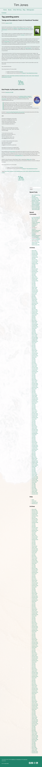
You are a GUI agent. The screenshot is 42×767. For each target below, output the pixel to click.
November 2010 (35, 446)
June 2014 (34, 391)
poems (27, 75)
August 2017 (34, 342)
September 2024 (35, 263)
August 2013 (34, 403)
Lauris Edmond (28, 48)
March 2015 (34, 379)
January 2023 (34, 276)
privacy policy (6, 763)
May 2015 (34, 376)
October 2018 (34, 325)
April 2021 (34, 296)
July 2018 (33, 329)
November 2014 (35, 384)
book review (7, 75)
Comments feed (35, 502)
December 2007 (35, 492)
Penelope (33, 232)
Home (5, 9)
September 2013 (35, 401)
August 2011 (34, 434)
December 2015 (35, 367)
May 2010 (34, 454)
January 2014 (34, 396)
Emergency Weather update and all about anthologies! (36, 230)
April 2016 (34, 362)
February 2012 (34, 426)
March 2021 (34, 297)
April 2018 (34, 332)
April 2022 (34, 285)
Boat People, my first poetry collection (13, 89)
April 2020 (34, 308)
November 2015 (35, 368)
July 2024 (33, 264)
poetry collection (29, 171)
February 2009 (34, 474)
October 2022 (34, 279)
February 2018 (34, 334)
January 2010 (34, 459)
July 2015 (33, 374)
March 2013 (34, 409)
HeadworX (12, 171)
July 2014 (33, 389)
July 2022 (33, 282)
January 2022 (34, 288)
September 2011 (35, 433)
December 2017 (35, 337)
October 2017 (34, 339)
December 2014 (35, 383)
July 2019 (33, 316)
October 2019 (34, 312)
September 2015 (35, 371)
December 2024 (35, 260)
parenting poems (22, 75)
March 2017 (34, 349)
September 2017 (35, 341)
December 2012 (35, 413)
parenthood (17, 75)
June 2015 (34, 375)
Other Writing (17, 9)
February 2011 (34, 442)
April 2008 (34, 487)
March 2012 (34, 425)
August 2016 (34, 357)
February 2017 (34, 350)
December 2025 (35, 253)
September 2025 (35, 257)
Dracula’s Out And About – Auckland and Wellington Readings (36, 203)
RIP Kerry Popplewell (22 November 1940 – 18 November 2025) (36, 208)
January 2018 (34, 335)
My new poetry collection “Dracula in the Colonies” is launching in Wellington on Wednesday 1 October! (36, 222)
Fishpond (15, 28)
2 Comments (9, 76)
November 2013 (35, 399)
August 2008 (34, 482)
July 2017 (33, 343)
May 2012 (34, 422)
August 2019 (34, 314)
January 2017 (34, 351)
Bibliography (30, 9)
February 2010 (34, 458)
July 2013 (33, 404)
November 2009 (35, 462)
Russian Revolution (36, 171)
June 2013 (34, 405)
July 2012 (33, 420)
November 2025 (35, 254)
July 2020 (33, 305)
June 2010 (34, 453)
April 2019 (34, 318)
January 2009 (34, 475)
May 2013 (34, 407)
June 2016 (34, 359)
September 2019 (35, 313)
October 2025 (34, 255)
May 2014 (34, 392)
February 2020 (34, 309)
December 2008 (35, 476)
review (33, 75)
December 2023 (35, 268)
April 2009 (34, 471)
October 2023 (34, 270)
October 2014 (34, 385)
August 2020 (34, 304)
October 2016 (34, 354)
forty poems (4, 98)
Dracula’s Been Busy (35, 205)
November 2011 (35, 430)
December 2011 (35, 429)
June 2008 (34, 484)
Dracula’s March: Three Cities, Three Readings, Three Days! (36, 199)
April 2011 (34, 439)
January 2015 (34, 382)
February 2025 (34, 259)
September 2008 (35, 480)
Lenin (15, 171)
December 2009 (35, 460)
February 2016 (34, 364)
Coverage (22, 34)
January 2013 (34, 412)
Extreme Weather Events (23, 97)
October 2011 (34, 432)
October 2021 (34, 292)
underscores (25, 759)
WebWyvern (14, 759)
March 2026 (34, 250)
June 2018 (34, 330)
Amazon (21, 71)
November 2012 (35, 414)
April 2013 (34, 408)
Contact (4, 12)
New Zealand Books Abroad (23, 28)
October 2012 (34, 416)
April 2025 (34, 258)
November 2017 (35, 338)
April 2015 (34, 378)
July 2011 (33, 435)
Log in (33, 499)
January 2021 (34, 300)
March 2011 (34, 441)
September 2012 (35, 417)
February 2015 (34, 380)
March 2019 (34, 320)
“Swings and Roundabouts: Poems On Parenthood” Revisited (20, 20)
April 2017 (34, 347)
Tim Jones (21, 5)
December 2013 (35, 397)
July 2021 (33, 295)
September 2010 (35, 449)
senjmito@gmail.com (19, 155)
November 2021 (35, 291)
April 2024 (34, 267)
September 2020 (35, 303)
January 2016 (34, 366)
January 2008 (34, 491)
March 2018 (34, 333)
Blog (24, 9)
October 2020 (34, 301)
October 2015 (34, 370)
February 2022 (34, 287)
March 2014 (34, 393)
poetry (30, 75)
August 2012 (34, 418)
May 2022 (34, 284)
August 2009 (34, 466)
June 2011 (34, 437)
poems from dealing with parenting (15, 112)
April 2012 (34, 424)
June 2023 (34, 274)
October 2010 (34, 447)
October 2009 (34, 463)
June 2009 (34, 468)
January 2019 (34, 322)
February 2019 (34, 321)
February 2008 (34, 489)
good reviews (12, 151)
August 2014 (34, 388)
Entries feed (34, 500)
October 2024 (34, 262)
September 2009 (35, 464)
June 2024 (34, 266)
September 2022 (35, 280)
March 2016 (34, 363)
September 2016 (35, 355)
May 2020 (34, 307)
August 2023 (34, 272)
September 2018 (35, 326)
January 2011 (34, 443)
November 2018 (35, 324)
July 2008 (33, 483)
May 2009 (34, 470)
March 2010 (34, 457)
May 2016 (34, 360)
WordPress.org (34, 503)
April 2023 (34, 275)
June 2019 (34, 317)
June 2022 (34, 283)
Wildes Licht (29, 159)
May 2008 (34, 485)
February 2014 (34, 395)
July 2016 (33, 358)
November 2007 (35, 493)
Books (10, 9)
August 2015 (34, 372)
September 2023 (35, 271)
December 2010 (35, 445)
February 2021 (34, 299)
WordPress (19, 759)
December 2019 (35, 310)
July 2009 (33, 467)
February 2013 (34, 410)
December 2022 (35, 278)
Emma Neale (7, 41)
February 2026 (34, 251)
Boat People (7, 171)
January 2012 (34, 428)
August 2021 (34, 293)
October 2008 (34, 479)
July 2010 (33, 451)
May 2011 (34, 438)
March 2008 (34, 488)
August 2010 (34, 450)
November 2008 (35, 478)
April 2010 (34, 455)
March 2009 (34, 472)
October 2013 (34, 400)
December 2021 (35, 289)
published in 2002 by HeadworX (25, 96)
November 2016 (35, 353)
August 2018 (34, 328)
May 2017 (34, 346)
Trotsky (3, 172)
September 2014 (35, 387)
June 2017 (34, 345)
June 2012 (34, 421)
